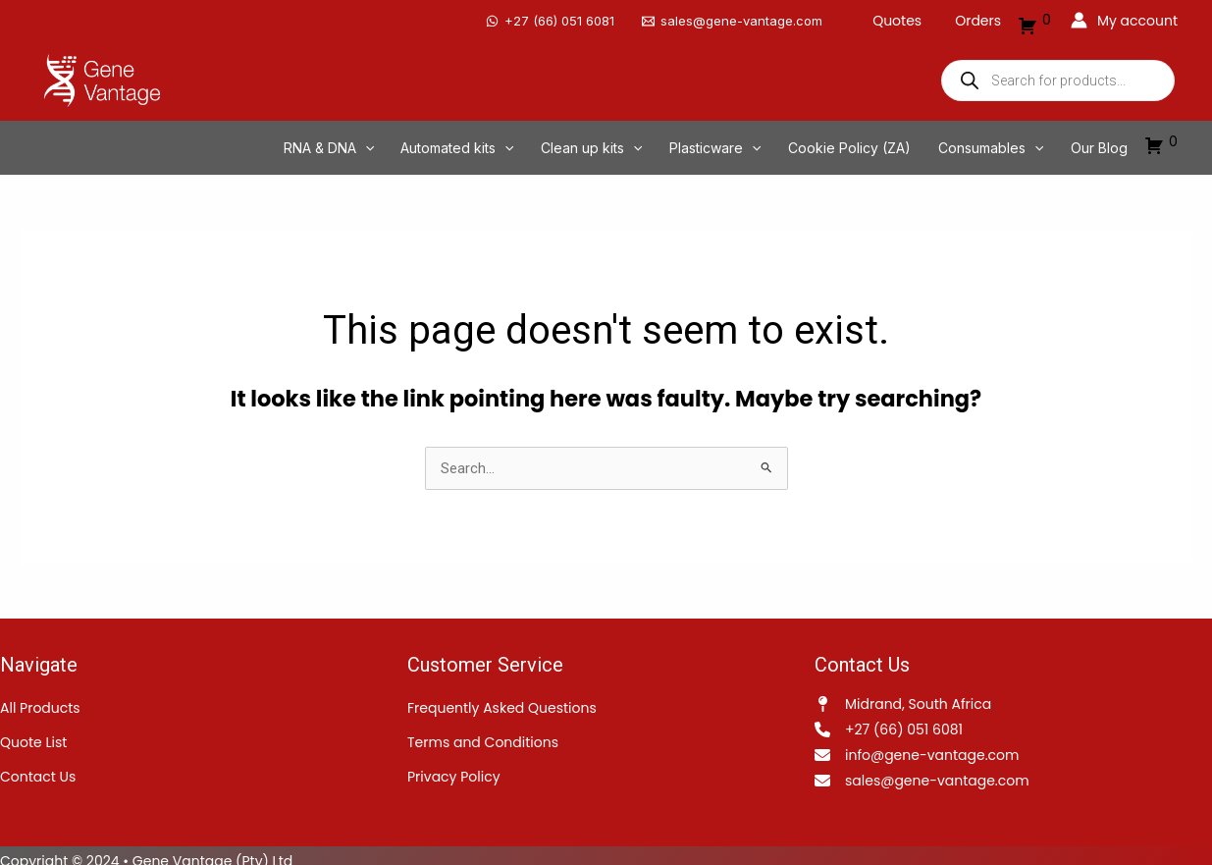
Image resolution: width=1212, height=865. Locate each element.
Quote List (33, 731)
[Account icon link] (1124, 14)
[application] (440, 136)
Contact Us (38, 766)
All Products (40, 697)
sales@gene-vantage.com (937, 770)
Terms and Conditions (482, 731)
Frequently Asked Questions (502, 697)
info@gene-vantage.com (932, 744)
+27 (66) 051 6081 (904, 719)
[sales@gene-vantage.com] (744, 15)
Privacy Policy (454, 766)
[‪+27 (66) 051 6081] (562, 15)
